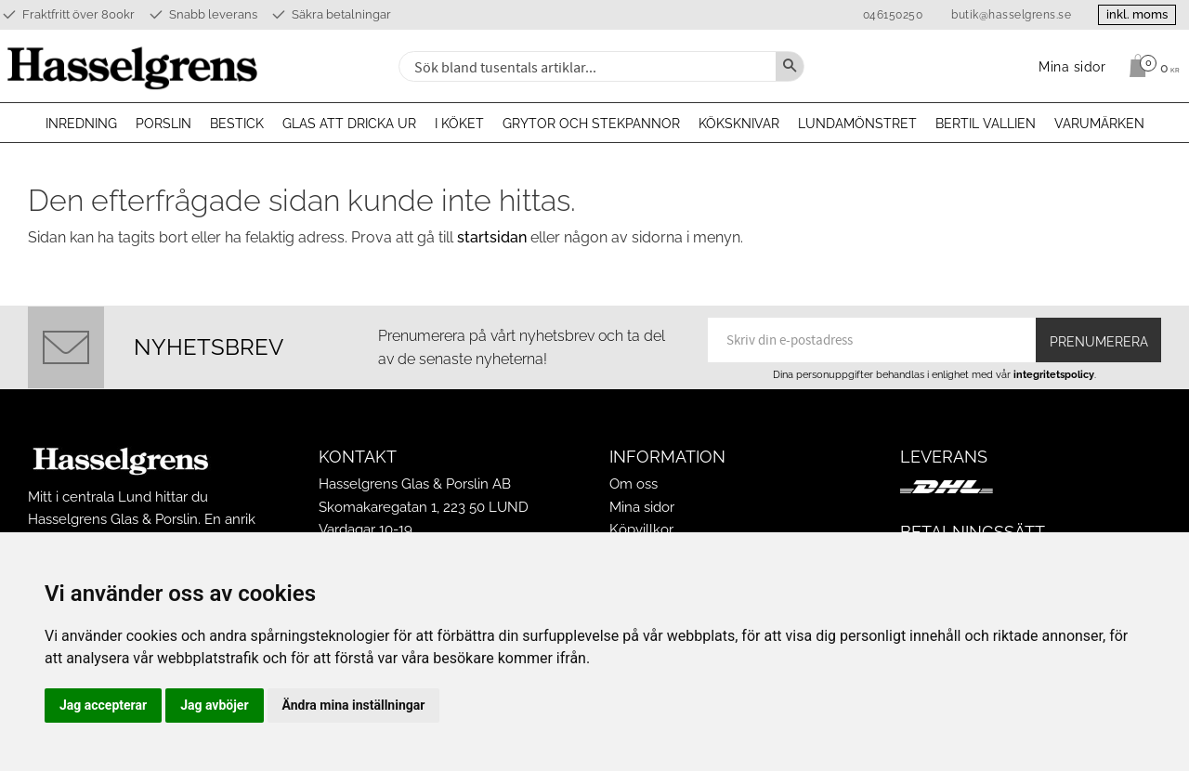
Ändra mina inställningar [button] (353, 705)
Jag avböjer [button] (214, 705)
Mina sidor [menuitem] (1072, 66)
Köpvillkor (641, 529)
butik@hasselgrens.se (1007, 14)
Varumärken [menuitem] (1099, 123)
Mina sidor (641, 507)
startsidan (492, 237)
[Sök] (790, 66)
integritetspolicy (1053, 374)
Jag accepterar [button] (103, 705)
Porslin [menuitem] (163, 123)
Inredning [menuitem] (81, 123)
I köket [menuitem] (459, 123)
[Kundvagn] (1149, 66)
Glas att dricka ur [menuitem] (349, 123)
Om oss (633, 484)
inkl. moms (1135, 14)
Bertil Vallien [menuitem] (985, 123)
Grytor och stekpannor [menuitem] (591, 123)
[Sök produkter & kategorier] (585, 66)
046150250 (888, 14)
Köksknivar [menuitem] (739, 123)
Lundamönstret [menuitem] (857, 123)
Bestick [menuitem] (237, 123)
